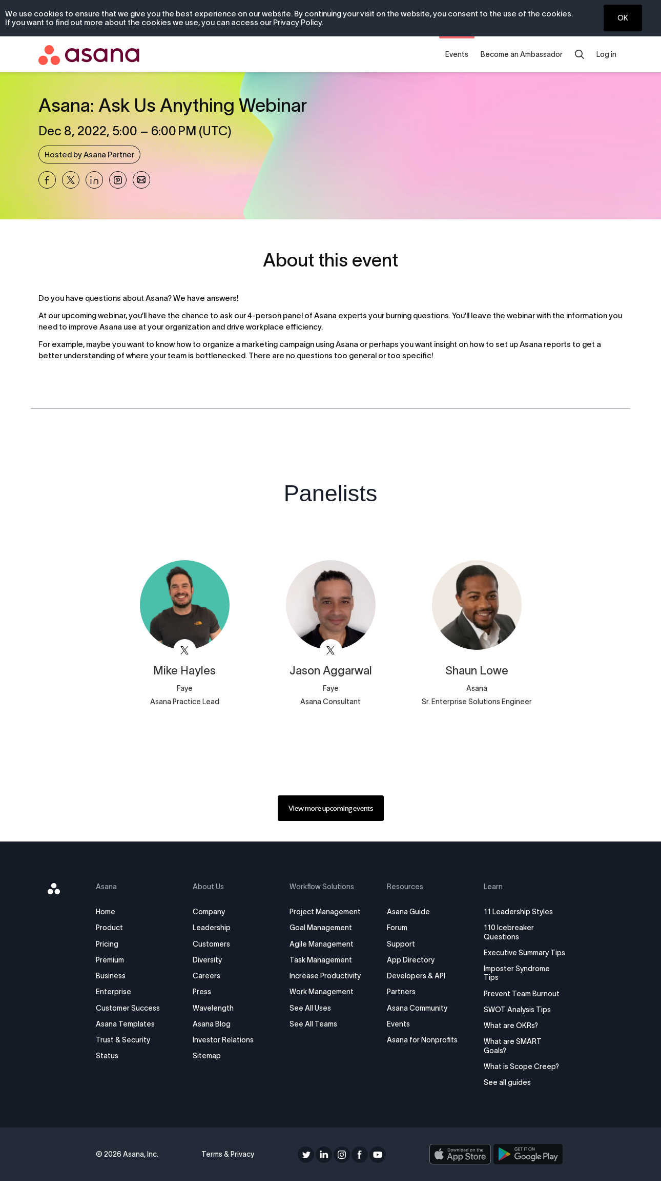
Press (202, 992)
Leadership (212, 928)
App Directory (410, 960)
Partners (400, 992)
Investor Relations (223, 1040)
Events (456, 54)
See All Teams (314, 1024)
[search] (579, 54)
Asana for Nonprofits (421, 1040)
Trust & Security (123, 1040)
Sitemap (207, 1056)
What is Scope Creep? (521, 1075)
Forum (396, 928)
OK (622, 18)
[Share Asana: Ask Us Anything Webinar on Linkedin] (94, 180)
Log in (606, 54)
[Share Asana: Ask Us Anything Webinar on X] (71, 180)
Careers (207, 976)
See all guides (506, 1091)
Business (111, 976)
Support (400, 944)
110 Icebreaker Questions (508, 932)
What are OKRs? (510, 1034)
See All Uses (311, 1008)
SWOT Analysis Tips (516, 1018)
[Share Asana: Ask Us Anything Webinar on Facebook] (47, 180)
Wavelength (213, 1008)
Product (109, 928)
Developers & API (415, 976)
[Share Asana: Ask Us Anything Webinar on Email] (141, 180)
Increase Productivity (325, 976)
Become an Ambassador (522, 54)
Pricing (107, 944)
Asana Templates (125, 1024)
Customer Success (128, 1008)
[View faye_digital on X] (184, 650)
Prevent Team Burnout (521, 1002)
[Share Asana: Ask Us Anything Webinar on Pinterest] (118, 180)
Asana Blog (212, 1024)
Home (106, 912)
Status (107, 1056)
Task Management (321, 960)
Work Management (322, 992)
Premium (110, 960)
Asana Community (416, 1008)
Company (209, 912)
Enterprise (114, 992)
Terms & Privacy (227, 1163)
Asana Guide (407, 912)
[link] (331, 808)
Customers (212, 944)
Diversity (207, 960)
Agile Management (322, 944)
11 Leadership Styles (517, 912)
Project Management (325, 912)
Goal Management (321, 928)
